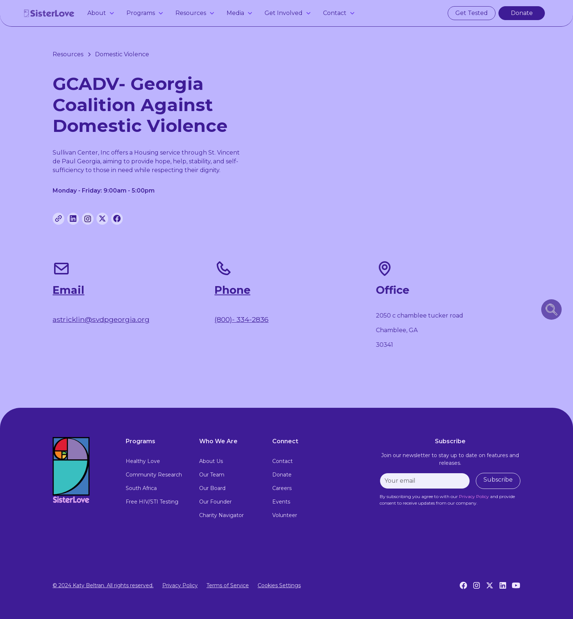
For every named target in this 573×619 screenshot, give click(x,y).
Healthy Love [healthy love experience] (143, 461)
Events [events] (281, 501)
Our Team (211, 474)
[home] (49, 13)
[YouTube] (516, 585)
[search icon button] (551, 309)
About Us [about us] (211, 461)
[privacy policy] (474, 496)
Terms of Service (227, 585)
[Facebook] (463, 585)
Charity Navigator (221, 515)
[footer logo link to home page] (83, 470)
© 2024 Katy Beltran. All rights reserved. (103, 585)
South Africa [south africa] (141, 488)
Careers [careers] (282, 488)
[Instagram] (476, 585)
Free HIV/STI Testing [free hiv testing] (152, 501)
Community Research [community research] (154, 474)
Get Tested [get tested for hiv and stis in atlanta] (471, 13)
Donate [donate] (282, 474)
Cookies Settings (279, 585)
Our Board (212, 488)
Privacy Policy (180, 585)
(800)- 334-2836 (241, 319)
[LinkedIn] (502, 585)
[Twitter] (489, 585)
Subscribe (498, 479)
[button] (101, 13)
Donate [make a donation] (522, 13)
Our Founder (215, 501)
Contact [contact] (282, 461)
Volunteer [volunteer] (284, 515)
